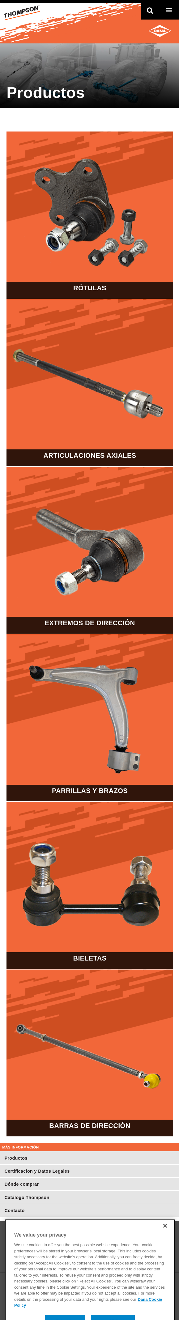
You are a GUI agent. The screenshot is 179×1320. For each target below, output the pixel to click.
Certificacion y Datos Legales (37, 1171)
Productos (15, 1158)
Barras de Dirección (89, 1053)
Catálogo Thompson (26, 1197)
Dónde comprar (21, 1184)
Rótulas (89, 215)
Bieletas (89, 885)
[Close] (165, 1233)
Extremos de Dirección (89, 550)
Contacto (14, 1210)
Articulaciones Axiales (89, 382)
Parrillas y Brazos (89, 717)
